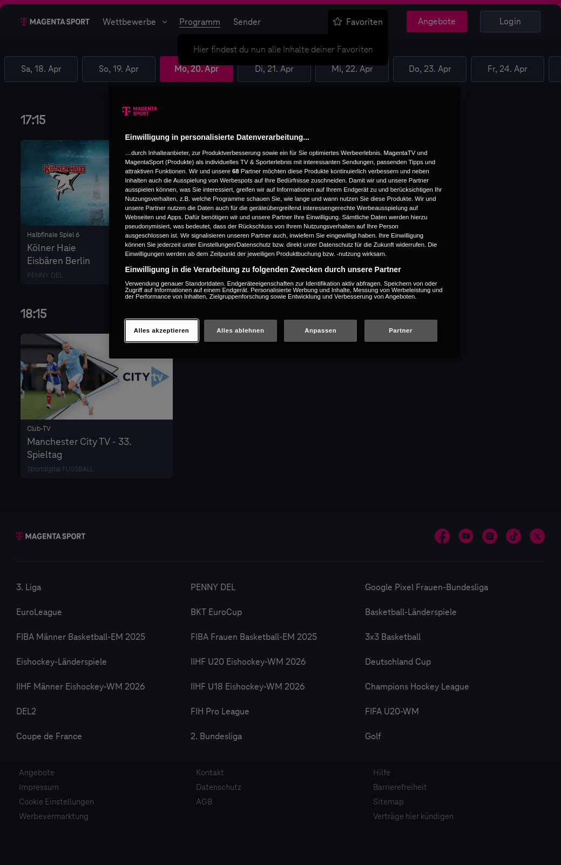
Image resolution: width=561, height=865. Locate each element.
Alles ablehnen (240, 330)
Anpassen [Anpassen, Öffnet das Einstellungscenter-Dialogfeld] (320, 330)
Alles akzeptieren (162, 330)
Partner (401, 330)
